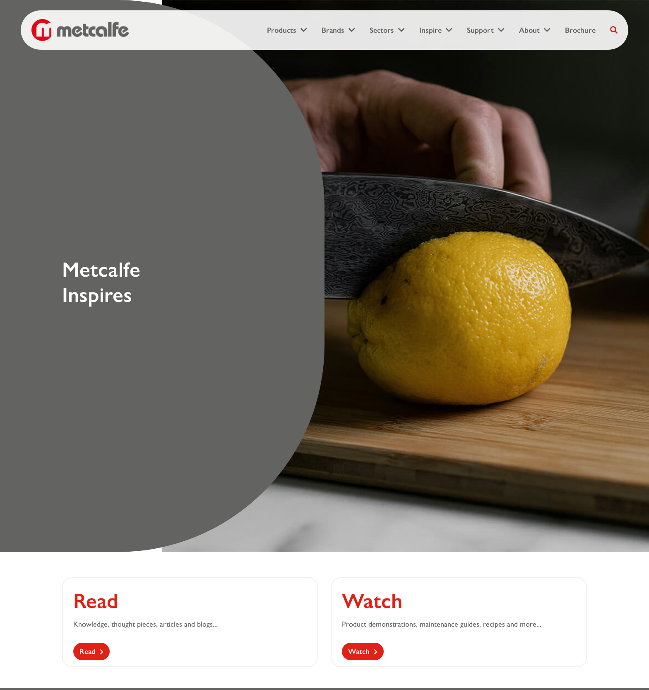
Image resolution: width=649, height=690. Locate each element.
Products (281, 30)
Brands (333, 30)
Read (87, 651)
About (529, 30)
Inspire (430, 30)
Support (480, 30)
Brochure (580, 30)
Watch (359, 651)
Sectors (382, 30)
